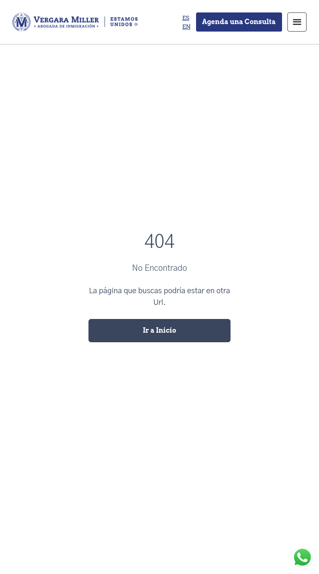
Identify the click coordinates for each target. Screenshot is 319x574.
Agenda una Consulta (239, 22)
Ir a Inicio (159, 330)
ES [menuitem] (185, 18)
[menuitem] (185, 18)
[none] (186, 22)
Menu (297, 22)
